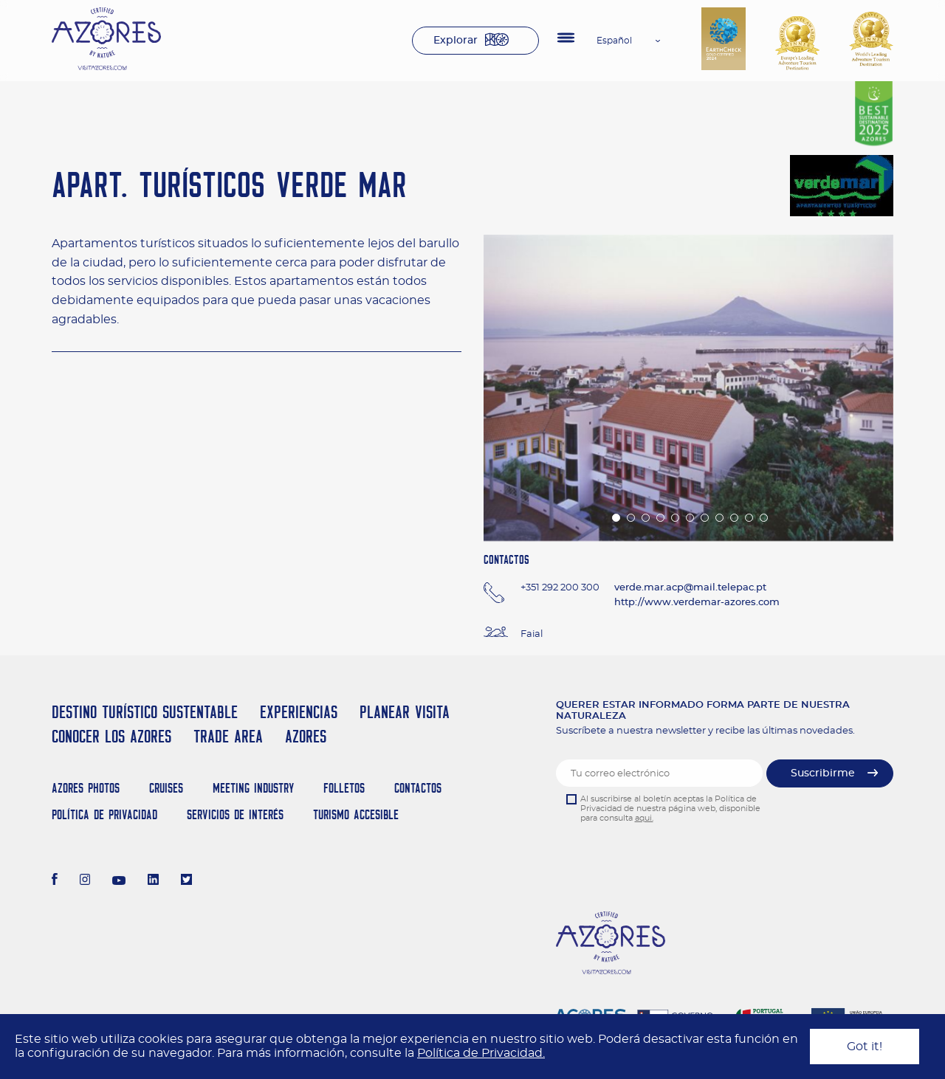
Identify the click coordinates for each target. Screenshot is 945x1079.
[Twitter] (186, 881)
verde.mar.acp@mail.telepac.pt (690, 588)
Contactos (417, 788)
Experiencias (298, 712)
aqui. (644, 818)
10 (748, 517)
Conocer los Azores (111, 736)
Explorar (455, 40)
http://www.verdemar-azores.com (697, 602)
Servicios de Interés (235, 814)
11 (763, 517)
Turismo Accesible (356, 814)
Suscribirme (823, 773)
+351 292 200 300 (559, 588)
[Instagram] (85, 881)
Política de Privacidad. (481, 1053)
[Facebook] (55, 881)
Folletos (344, 788)
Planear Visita (405, 712)
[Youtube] (119, 881)
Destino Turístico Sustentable (145, 712)
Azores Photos (86, 788)
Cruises (166, 788)
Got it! (864, 1046)
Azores (305, 736)
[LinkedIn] (153, 881)
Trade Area (228, 736)
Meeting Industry (253, 788)
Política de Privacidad (104, 814)
